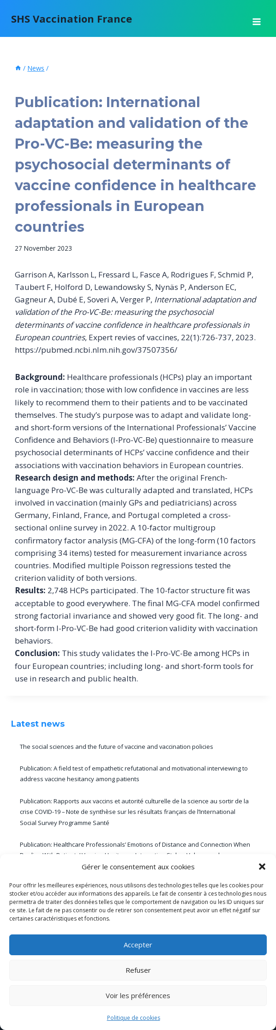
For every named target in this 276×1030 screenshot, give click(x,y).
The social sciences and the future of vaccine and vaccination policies (116, 746)
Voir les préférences (138, 995)
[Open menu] (256, 18)
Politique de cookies (133, 1018)
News (23, 84)
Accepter (138, 944)
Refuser (138, 970)
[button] (262, 866)
